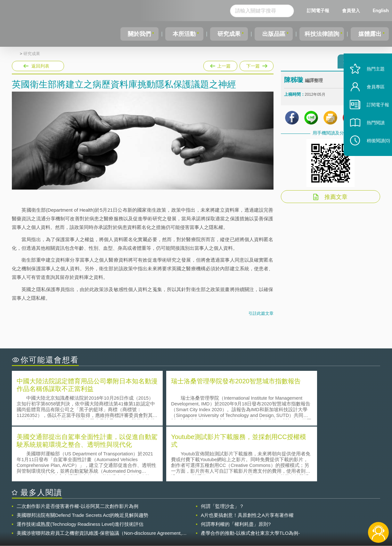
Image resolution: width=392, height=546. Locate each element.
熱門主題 (370, 81)
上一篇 (220, 65)
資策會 (287, 510)
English (381, 10)
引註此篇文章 (261, 313)
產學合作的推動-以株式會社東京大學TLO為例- (250, 476)
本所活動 (183, 34)
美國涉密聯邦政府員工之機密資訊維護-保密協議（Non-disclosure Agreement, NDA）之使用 (99, 476)
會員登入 (351, 10)
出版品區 (271, 34)
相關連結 (325, 510)
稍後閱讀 (373, 152)
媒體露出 (370, 34)
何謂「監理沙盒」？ (222, 449)
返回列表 (40, 66)
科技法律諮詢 (321, 34)
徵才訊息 (237, 510)
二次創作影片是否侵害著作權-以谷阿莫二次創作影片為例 (77, 449)
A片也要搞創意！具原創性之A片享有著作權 (247, 458)
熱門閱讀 (370, 134)
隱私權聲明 (200, 510)
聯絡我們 (198, 519)
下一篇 (256, 65)
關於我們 (139, 34)
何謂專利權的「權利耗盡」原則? (236, 467)
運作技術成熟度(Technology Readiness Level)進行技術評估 (80, 467)
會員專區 (370, 99)
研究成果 (227, 34)
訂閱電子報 (318, 10)
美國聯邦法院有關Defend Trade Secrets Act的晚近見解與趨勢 (82, 458)
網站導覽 (237, 519)
